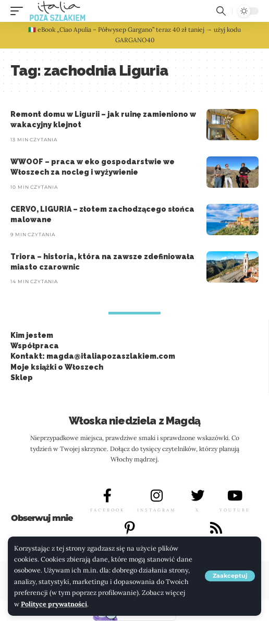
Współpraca (34, 346)
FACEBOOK (107, 510)
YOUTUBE (234, 510)
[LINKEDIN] (216, 527)
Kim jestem (31, 335)
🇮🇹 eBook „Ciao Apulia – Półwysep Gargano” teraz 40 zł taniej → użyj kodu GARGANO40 (134, 35)
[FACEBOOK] (107, 495)
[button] (230, 575)
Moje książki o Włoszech (56, 367)
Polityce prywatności (54, 604)
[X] (197, 495)
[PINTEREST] (130, 527)
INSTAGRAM (156, 510)
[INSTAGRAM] (156, 495)
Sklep (21, 377)
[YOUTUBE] (235, 495)
